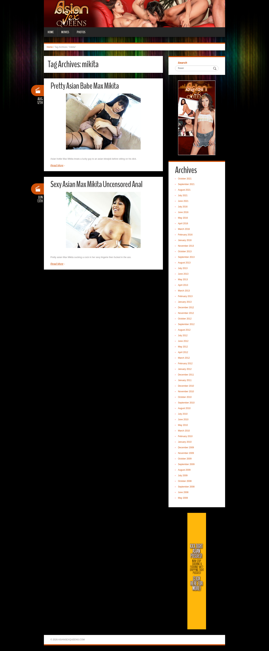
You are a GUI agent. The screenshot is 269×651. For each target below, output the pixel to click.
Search (182, 62)
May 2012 (183, 346)
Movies (65, 32)
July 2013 (183, 268)
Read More (56, 165)
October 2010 (185, 397)
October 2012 (185, 318)
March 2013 (184, 290)
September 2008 (186, 486)
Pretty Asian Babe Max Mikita (84, 86)
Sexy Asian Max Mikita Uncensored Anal (96, 184)
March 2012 (184, 358)
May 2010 (183, 425)
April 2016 (183, 223)
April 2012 (183, 352)
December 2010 (186, 386)
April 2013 (183, 285)
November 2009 (186, 453)
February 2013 (185, 296)
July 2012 (183, 335)
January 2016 (185, 240)
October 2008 (185, 481)
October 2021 (185, 178)
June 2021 (183, 201)
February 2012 (185, 363)
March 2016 (184, 229)
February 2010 (185, 436)
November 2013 (186, 246)
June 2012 (183, 341)
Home (51, 32)
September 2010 (186, 402)
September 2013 (186, 257)
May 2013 (183, 279)
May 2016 (183, 218)
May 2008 (183, 498)
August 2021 (184, 190)
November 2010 (186, 391)
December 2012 (186, 307)
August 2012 (184, 330)
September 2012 (186, 324)
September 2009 (186, 464)
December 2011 (186, 374)
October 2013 (185, 251)
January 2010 (185, 442)
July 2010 (183, 414)
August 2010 (184, 408)
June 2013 (183, 274)
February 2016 (185, 234)
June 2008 (183, 492)
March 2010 (184, 430)
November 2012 (186, 313)
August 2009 (184, 470)
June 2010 (183, 419)
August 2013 (184, 262)
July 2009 (183, 475)
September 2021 (186, 184)
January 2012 (185, 369)
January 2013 (185, 302)
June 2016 (183, 212)
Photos (81, 32)
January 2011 (185, 380)
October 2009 (185, 458)
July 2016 (183, 206)
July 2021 (183, 195)
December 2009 (186, 447)
